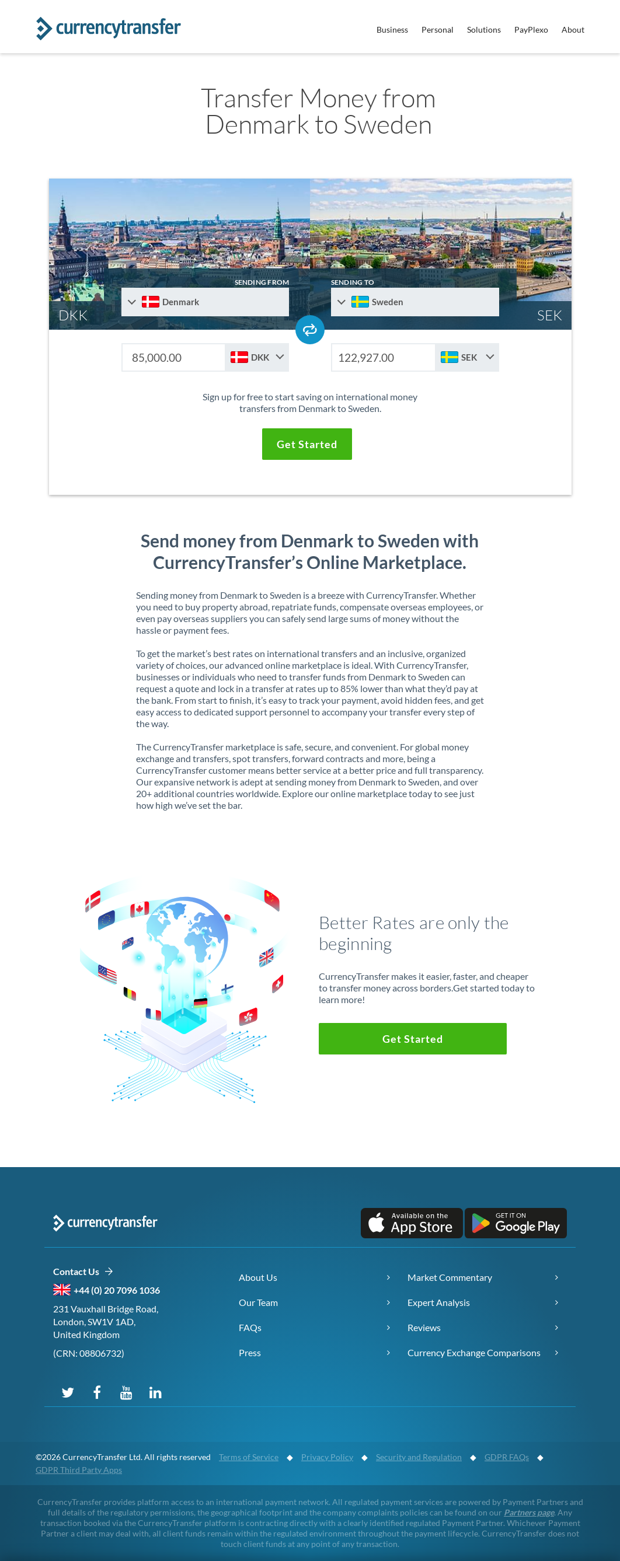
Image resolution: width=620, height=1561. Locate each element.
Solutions (484, 29)
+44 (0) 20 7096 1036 (117, 1289)
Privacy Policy (327, 1457)
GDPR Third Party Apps (79, 1470)
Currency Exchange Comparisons (474, 1352)
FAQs (250, 1327)
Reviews (424, 1327)
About (573, 29)
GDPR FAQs (507, 1457)
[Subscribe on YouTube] (126, 1391)
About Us (258, 1277)
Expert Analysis (438, 1302)
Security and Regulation (419, 1457)
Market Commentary (449, 1277)
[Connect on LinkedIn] (155, 1391)
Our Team (258, 1302)
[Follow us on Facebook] (97, 1391)
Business (392, 29)
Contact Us (83, 1272)
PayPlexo (531, 29)
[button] (307, 444)
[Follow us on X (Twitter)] (67, 1391)
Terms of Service (248, 1457)
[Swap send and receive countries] (310, 329)
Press (250, 1352)
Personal (438, 29)
